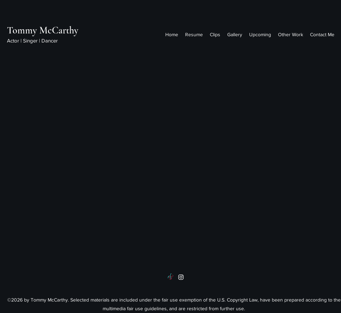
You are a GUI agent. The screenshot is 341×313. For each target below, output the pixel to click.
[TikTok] (170, 277)
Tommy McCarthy (42, 30)
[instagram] (180, 277)
